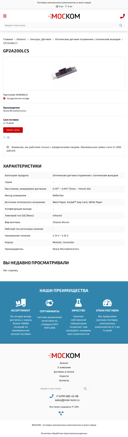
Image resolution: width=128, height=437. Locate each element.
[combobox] (64, 25)
